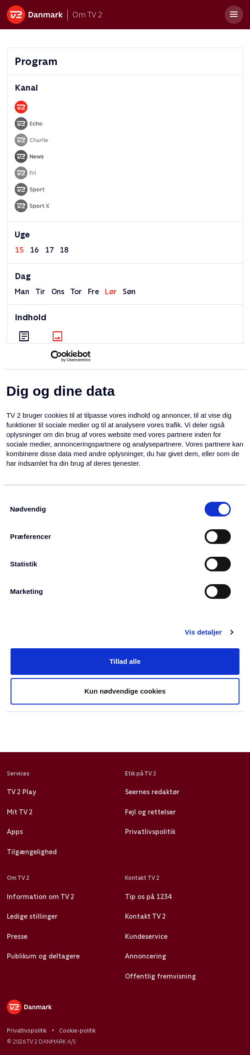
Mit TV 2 (20, 812)
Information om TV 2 (40, 896)
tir (40, 291)
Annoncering (145, 956)
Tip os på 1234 (148, 896)
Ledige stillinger (32, 916)
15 (19, 250)
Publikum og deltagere (43, 956)
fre (93, 291)
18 (64, 250)
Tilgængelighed (32, 852)
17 (49, 250)
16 (34, 250)
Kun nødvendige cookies (125, 691)
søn (129, 291)
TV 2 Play (21, 792)
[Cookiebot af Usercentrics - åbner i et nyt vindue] (51, 356)
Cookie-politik (77, 1031)
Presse (17, 936)
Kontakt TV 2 (145, 916)
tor (76, 291)
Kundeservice (146, 936)
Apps (15, 831)
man (22, 291)
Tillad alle (125, 661)
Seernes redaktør (152, 792)
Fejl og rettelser (150, 812)
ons (58, 291)
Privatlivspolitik (150, 831)
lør (111, 291)
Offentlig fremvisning (160, 976)
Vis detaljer (203, 632)
